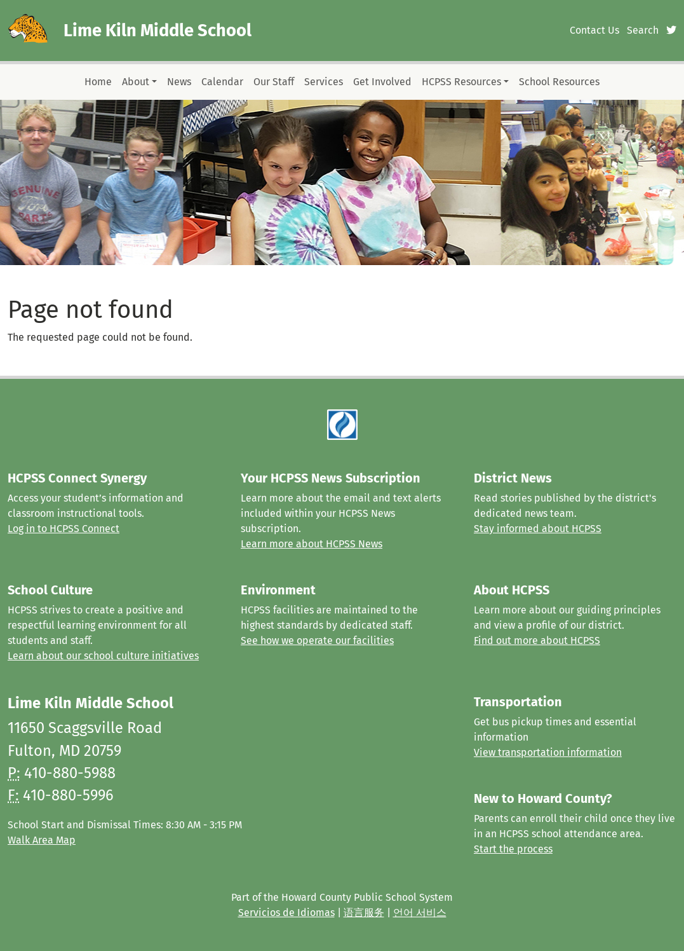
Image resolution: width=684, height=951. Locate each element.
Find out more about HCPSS (537, 640)
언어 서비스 (419, 913)
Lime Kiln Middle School (157, 30)
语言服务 (364, 913)
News (179, 82)
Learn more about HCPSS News (311, 544)
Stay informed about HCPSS (537, 529)
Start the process (513, 849)
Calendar (222, 82)
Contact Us (594, 30)
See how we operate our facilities (317, 640)
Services (323, 82)
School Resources (559, 82)
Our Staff (273, 82)
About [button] (135, 82)
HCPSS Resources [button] (461, 82)
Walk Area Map (42, 840)
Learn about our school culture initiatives (103, 656)
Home (98, 82)
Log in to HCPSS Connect (63, 529)
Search (643, 30)
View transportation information (548, 752)
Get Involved (382, 82)
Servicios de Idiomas (286, 913)
